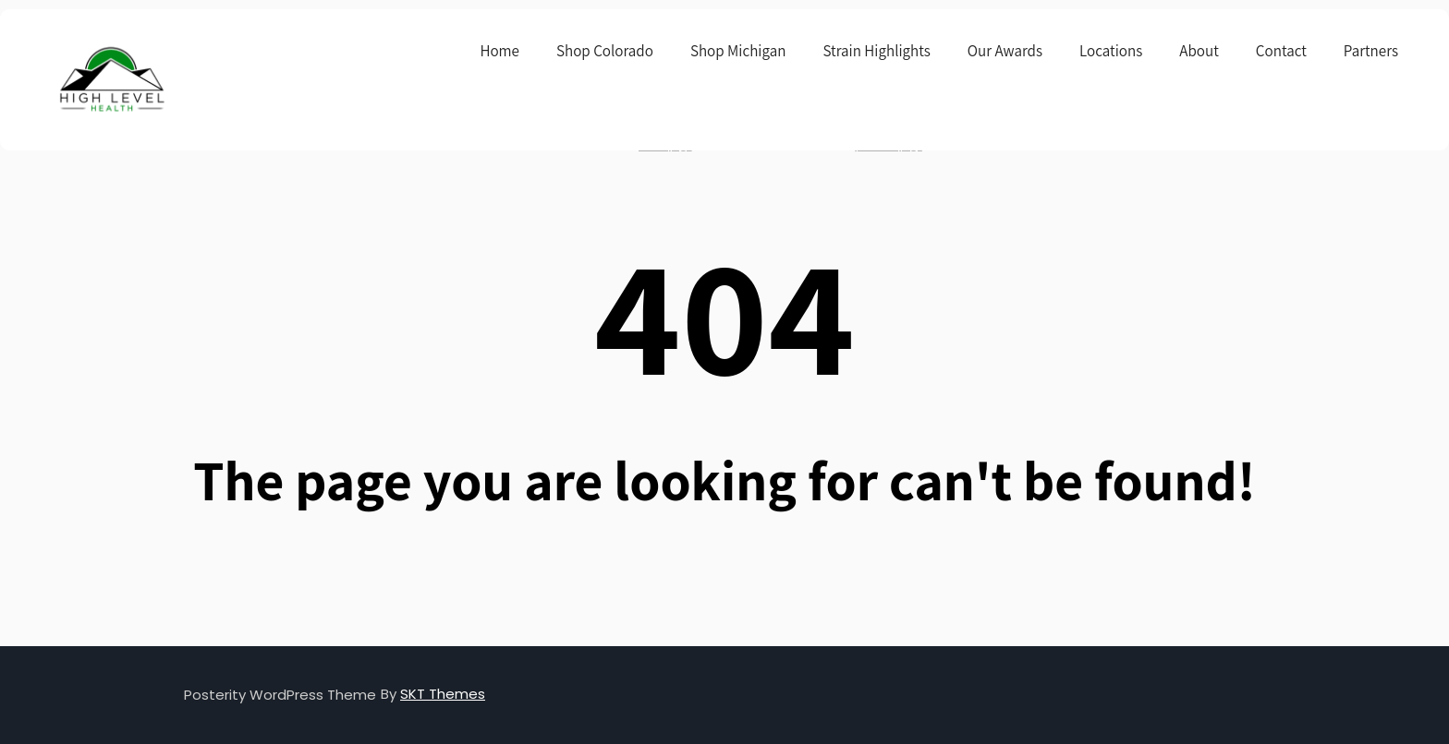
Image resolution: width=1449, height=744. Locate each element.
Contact (1281, 51)
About (1199, 51)
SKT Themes (442, 693)
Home (499, 51)
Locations (1110, 51)
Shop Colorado (604, 51)
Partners (1371, 51)
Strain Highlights (876, 51)
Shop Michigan (738, 51)
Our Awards (1005, 51)
